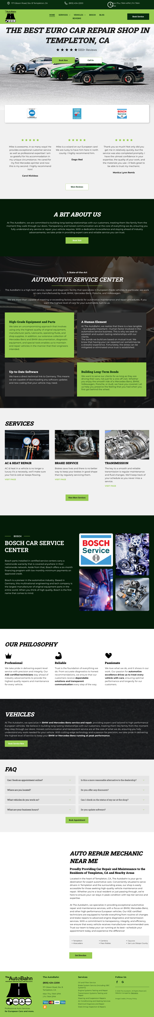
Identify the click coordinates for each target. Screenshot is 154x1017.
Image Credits (120, 998)
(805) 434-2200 (76, 3)
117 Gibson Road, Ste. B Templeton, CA (29, 3)
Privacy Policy (132, 998)
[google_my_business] (123, 982)
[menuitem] (52, 15)
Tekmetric (134, 993)
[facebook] (117, 982)
